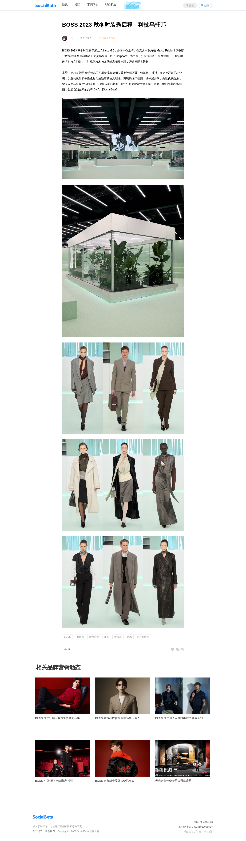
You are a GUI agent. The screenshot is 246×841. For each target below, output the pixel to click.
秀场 (129, 636)
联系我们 (50, 831)
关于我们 (37, 831)
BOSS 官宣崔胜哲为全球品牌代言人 (117, 718)
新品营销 (94, 636)
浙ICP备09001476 (203, 821)
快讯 (65, 4)
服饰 (106, 636)
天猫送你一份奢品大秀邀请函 (173, 780)
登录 (206, 5)
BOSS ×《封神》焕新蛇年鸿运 (54, 780)
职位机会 (110, 4)
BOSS (67, 636)
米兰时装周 (143, 636)
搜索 (191, 5)
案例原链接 (109, 38)
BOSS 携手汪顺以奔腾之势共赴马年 (57, 718)
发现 (77, 4)
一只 (71, 38)
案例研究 (92, 4)
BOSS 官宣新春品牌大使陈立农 (114, 780)
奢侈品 (118, 636)
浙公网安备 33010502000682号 (196, 826)
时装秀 (80, 636)
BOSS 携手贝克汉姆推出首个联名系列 (179, 718)
